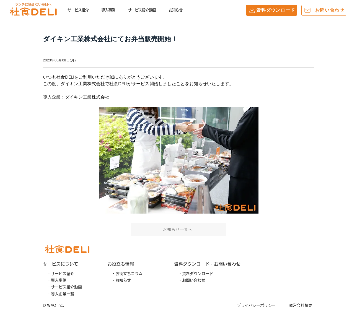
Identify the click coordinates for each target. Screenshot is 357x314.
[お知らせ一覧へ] (178, 229)
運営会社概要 (300, 305)
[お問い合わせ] (323, 10)
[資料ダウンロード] (271, 10)
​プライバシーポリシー (256, 305)
